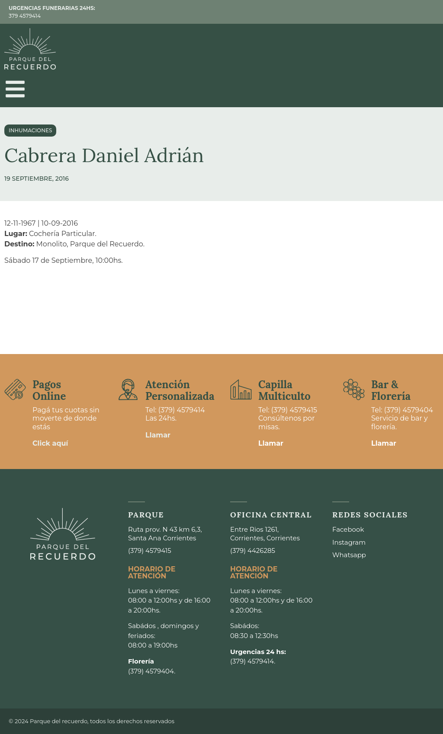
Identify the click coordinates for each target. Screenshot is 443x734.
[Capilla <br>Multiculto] (241, 389)
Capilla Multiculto (284, 390)
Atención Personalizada (180, 390)
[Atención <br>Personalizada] (128, 389)
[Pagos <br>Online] (15, 389)
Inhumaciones (30, 130)
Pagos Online (49, 390)
